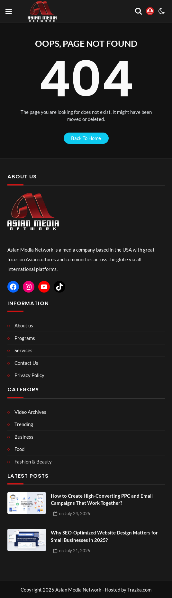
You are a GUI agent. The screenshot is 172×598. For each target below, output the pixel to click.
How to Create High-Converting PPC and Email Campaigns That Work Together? (102, 499)
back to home (86, 138)
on (74, 513)
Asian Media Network (78, 590)
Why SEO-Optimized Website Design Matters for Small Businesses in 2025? (104, 536)
